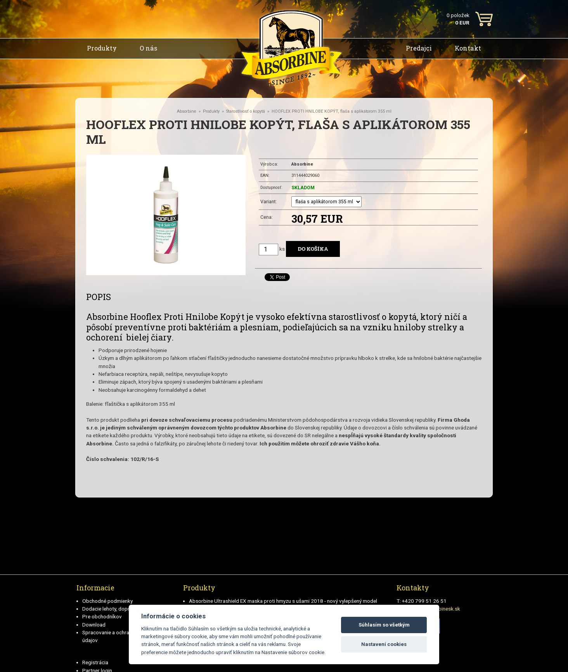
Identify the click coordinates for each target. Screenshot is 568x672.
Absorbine (186, 111)
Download (94, 624)
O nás (148, 48)
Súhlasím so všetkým (384, 625)
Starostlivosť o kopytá (245, 111)
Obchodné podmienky (107, 601)
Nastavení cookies (384, 644)
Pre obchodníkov (102, 616)
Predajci (419, 48)
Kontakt (468, 48)
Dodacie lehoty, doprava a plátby (119, 609)
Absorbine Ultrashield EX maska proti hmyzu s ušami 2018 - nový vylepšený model (283, 601)
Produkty (102, 48)
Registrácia (95, 662)
